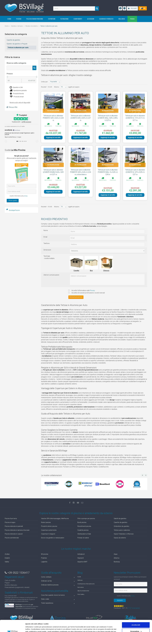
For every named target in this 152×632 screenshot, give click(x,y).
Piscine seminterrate (12, 538)
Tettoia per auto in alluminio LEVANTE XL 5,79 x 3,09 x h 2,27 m (135, 172)
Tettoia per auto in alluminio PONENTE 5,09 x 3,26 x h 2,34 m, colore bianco (80, 172)
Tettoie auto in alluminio (122, 530)
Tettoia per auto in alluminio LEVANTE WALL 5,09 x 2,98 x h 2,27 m (108, 118)
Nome (46, 230)
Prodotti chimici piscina (49, 526)
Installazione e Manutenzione (85, 584)
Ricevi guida (13, 200)
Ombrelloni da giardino (121, 526)
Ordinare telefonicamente (58, 585)
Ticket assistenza (58, 603)
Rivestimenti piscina (84, 526)
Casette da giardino (13, 40)
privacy (26, 196)
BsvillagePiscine (14, 210)
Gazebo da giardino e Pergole (17, 44)
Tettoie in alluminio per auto (18, 47)
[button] (132, 8)
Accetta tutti (136, 614)
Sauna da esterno (120, 538)
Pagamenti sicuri (14, 577)
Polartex (44, 558)
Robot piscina (46, 522)
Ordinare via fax (58, 581)
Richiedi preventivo (76, 297)
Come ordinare (58, 577)
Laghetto (44, 562)
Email (45, 237)
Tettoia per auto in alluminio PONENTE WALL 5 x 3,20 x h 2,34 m (108, 172)
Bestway (117, 562)
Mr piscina (44, 554)
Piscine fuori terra (11, 518)
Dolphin (7, 558)
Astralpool (81, 554)
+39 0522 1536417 (17, 572)
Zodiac (7, 554)
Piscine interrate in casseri (14, 534)
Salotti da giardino (120, 518)
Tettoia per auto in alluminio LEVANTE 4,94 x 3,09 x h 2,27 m (80, 118)
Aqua (115, 554)
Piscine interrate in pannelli (14, 526)
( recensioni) (134, 608)
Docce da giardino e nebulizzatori (52, 538)
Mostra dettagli (30, 628)
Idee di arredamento (83, 590)
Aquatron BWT (82, 562)
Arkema (116, 558)
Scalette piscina (83, 530)
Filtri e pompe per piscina (86, 518)
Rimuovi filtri (12, 107)
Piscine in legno (10, 522)
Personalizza (135, 620)
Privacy (92, 290)
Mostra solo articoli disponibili (20, 103)
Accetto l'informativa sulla (81, 290)
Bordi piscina (81, 522)
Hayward (80, 558)
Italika (7, 562)
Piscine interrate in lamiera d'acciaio (17, 530)
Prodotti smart (17, 97)
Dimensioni (47, 250)
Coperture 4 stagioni (48, 534)
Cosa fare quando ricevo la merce (58, 595)
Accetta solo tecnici (136, 626)
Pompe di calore (83, 538)
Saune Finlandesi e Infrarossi (123, 534)
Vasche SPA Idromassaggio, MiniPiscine (55, 518)
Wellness (80, 580)
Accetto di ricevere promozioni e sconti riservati (86, 293)
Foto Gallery (80, 594)
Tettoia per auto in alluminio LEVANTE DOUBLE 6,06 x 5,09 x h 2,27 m (53, 172)
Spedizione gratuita (18, 90)
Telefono (47, 243)
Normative (80, 587)
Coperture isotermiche (49, 530)
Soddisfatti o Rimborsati (19, 592)
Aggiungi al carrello (53, 137)
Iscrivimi (120, 600)
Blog (79, 572)
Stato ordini (58, 599)
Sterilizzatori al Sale (84, 534)
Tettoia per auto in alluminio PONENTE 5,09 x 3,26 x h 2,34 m (53, 118)
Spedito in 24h (16, 87)
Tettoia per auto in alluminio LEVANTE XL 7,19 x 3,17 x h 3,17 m (135, 118)
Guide (79, 576)
